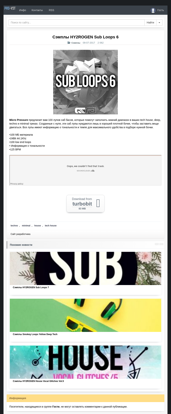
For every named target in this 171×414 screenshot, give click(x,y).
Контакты (46, 10)
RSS (60, 10)
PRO (14, 10)
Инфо (31, 10)
